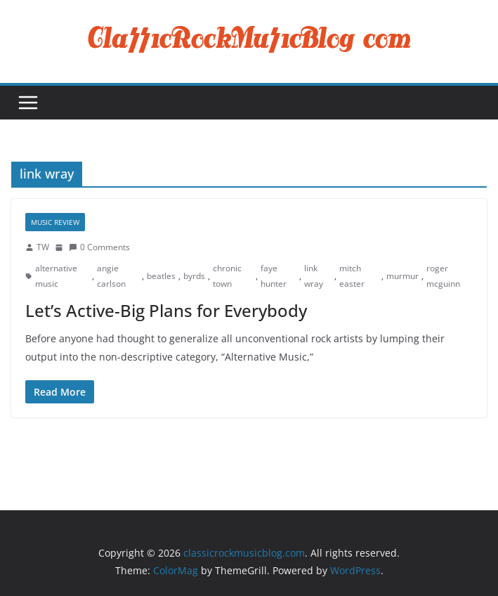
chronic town (227, 276)
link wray (313, 276)
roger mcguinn (443, 276)
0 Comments (99, 247)
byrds (194, 276)
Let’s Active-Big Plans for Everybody (166, 310)
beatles (161, 276)
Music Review (55, 222)
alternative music (56, 276)
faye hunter (274, 276)
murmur (402, 276)
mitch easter (352, 276)
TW (43, 247)
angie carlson (111, 276)
